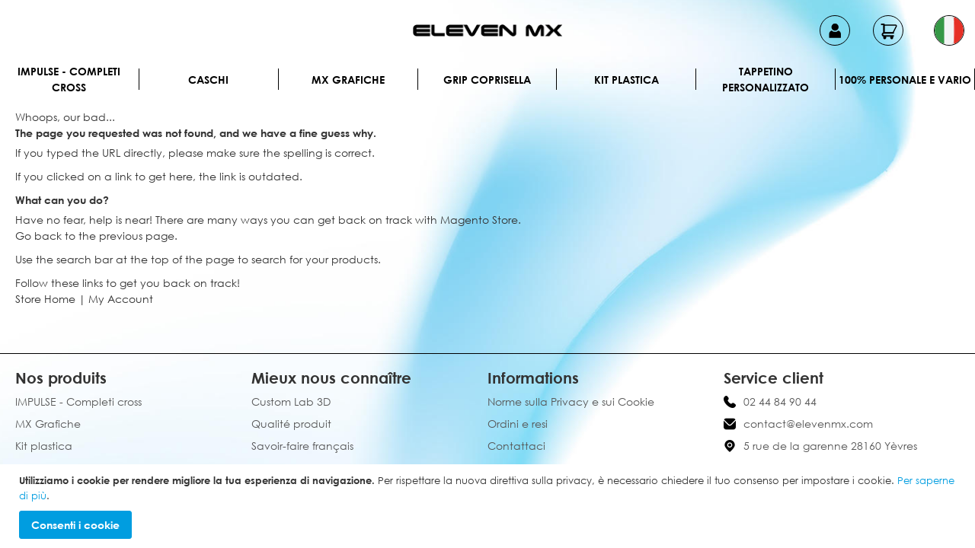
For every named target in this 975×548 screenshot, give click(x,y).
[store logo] (487, 30)
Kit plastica (626, 79)
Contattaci (516, 445)
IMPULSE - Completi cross (69, 79)
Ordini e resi (518, 423)
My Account (120, 298)
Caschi (208, 79)
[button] (949, 30)
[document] (489, 506)
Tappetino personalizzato (765, 79)
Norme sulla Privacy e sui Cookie (571, 401)
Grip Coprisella (487, 79)
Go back (38, 235)
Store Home (45, 298)
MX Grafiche (348, 79)
